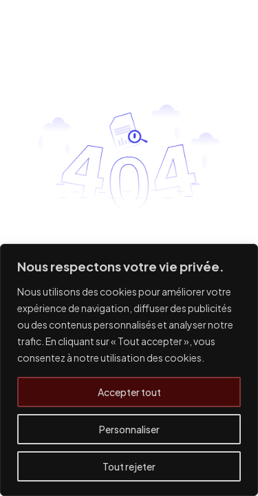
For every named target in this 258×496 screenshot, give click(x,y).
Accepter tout (129, 392)
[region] (129, 370)
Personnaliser (129, 429)
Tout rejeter (129, 466)
